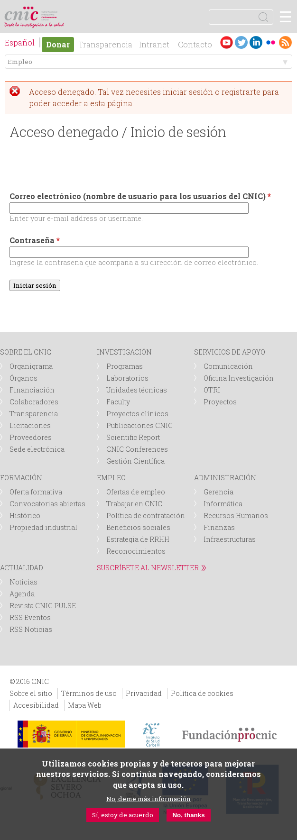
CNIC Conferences (137, 449)
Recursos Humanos (236, 515)
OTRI (212, 389)
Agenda (22, 593)
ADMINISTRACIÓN (225, 477)
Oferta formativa (35, 491)
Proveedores (30, 437)
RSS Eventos (30, 617)
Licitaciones (30, 425)
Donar (58, 44)
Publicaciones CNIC (139, 425)
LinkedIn (256, 42)
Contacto (195, 44)
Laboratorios (127, 378)
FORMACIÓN (21, 477)
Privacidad (144, 693)
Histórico (24, 515)
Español (20, 42)
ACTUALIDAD (21, 567)
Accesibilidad (36, 705)
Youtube (226, 42)
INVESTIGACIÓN (124, 351)
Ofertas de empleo (135, 491)
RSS (285, 42)
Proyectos (220, 401)
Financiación (32, 389)
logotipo (49, 12)
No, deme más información (148, 798)
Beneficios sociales (138, 527)
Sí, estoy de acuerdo (122, 815)
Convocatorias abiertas (47, 503)
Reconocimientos (136, 551)
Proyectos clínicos (137, 413)
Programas (124, 366)
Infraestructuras (230, 539)
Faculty (118, 401)
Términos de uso (89, 693)
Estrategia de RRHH (137, 539)
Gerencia (218, 491)
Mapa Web (85, 705)
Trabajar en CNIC (134, 503)
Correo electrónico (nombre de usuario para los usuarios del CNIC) (140, 196)
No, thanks (188, 815)
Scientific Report (133, 437)
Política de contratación (145, 515)
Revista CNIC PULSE (42, 605)
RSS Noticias (30, 629)
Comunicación (228, 366)
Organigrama (31, 366)
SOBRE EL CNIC (25, 351)
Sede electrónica (37, 449)
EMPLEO (111, 477)
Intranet (154, 44)
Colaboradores (33, 401)
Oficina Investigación (239, 378)
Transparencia (105, 44)
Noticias (23, 581)
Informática (223, 503)
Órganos (23, 378)
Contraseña (34, 240)
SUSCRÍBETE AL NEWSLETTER (148, 567)
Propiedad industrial (43, 527)
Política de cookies (202, 693)
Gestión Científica (135, 461)
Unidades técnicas (136, 389)
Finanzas (219, 527)
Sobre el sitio (30, 693)
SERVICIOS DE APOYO (229, 351)
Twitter (241, 42)
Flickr (270, 42)
